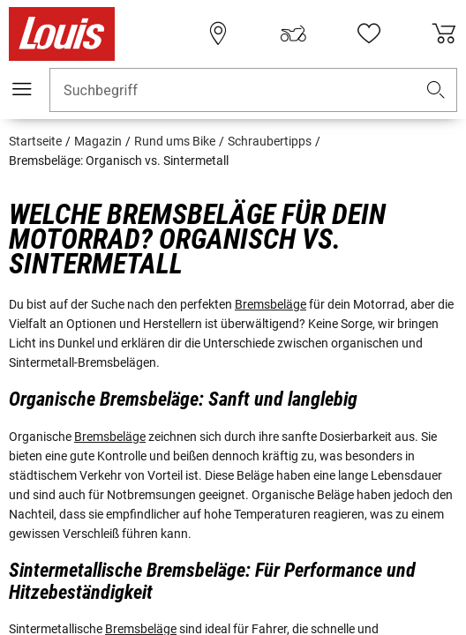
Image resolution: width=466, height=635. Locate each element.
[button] (436, 90)
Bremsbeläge (270, 304)
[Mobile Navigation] (22, 89)
